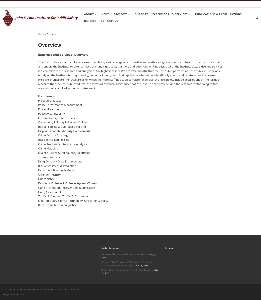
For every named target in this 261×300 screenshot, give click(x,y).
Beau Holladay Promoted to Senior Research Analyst (127, 269)
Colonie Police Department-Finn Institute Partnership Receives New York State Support (127, 264)
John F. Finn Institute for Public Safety (34, 289)
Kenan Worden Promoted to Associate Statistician (126, 254)
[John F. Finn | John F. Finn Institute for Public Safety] (8, 17)
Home (41, 34)
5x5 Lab (20, 294)
